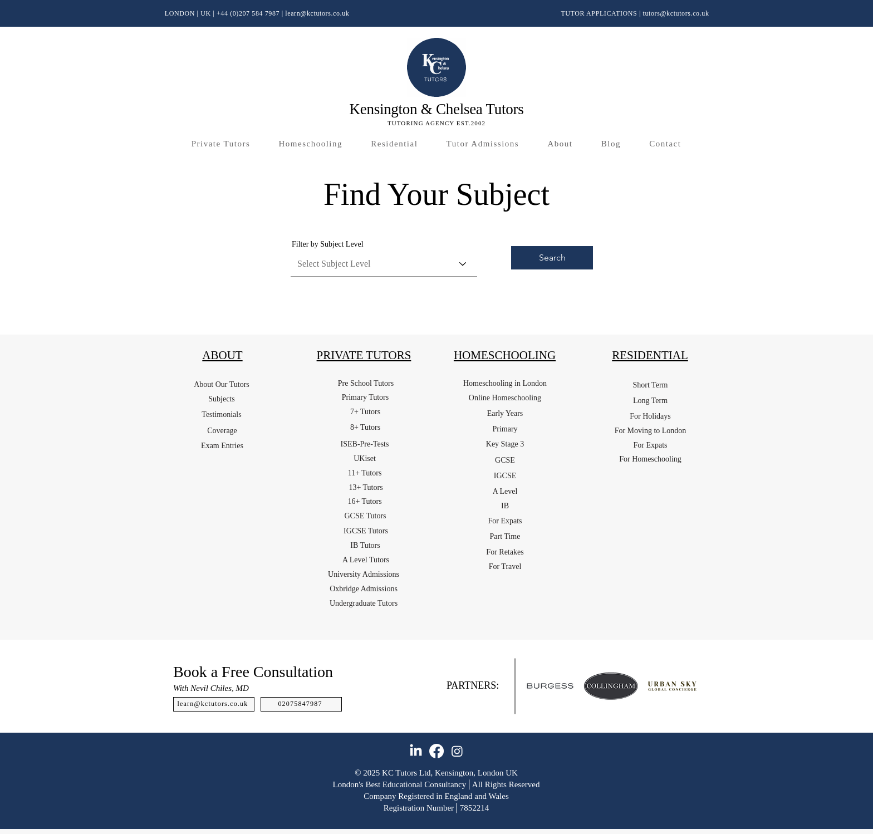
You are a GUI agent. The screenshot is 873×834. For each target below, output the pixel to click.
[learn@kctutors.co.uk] (213, 704)
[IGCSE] (505, 476)
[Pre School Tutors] (365, 383)
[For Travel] (505, 567)
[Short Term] (650, 385)
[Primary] (505, 429)
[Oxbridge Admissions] (363, 589)
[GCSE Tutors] (365, 516)
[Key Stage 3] (505, 444)
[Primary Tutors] (365, 397)
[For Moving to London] (650, 431)
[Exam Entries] (222, 446)
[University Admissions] (363, 574)
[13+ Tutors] (365, 487)
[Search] (552, 257)
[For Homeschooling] (650, 459)
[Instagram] (457, 751)
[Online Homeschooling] (505, 398)
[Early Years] (505, 413)
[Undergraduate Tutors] (363, 603)
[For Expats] (505, 521)
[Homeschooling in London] (505, 383)
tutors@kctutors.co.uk (676, 13)
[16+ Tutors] (364, 501)
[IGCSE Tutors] (365, 531)
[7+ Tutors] (365, 412)
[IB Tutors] (365, 545)
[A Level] (505, 491)
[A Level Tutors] (365, 560)
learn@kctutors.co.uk (317, 13)
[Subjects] (221, 399)
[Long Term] (650, 401)
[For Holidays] (650, 416)
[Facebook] (436, 751)
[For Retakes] (505, 552)
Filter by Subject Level (328, 244)
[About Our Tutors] (221, 384)
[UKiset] (364, 459)
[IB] (505, 506)
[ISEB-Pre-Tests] (364, 444)
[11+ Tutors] (364, 473)
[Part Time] (505, 536)
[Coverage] (222, 431)
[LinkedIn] (416, 751)
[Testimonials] (221, 415)
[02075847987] (301, 704)
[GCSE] (505, 460)
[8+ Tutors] (365, 427)
